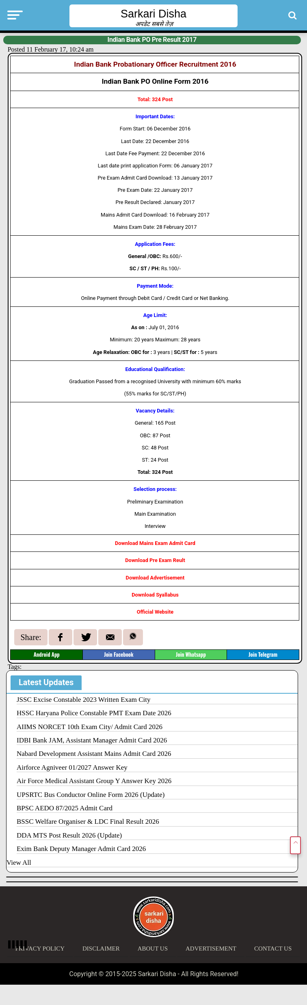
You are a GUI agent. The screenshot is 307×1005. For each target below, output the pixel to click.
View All (18, 862)
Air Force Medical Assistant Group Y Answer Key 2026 (94, 781)
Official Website (155, 612)
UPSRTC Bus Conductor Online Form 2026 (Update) (90, 795)
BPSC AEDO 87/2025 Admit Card (64, 808)
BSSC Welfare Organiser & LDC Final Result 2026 (88, 821)
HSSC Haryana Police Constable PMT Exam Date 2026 (94, 713)
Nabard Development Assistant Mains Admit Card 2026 (94, 754)
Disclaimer (101, 948)
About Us (153, 948)
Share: (30, 637)
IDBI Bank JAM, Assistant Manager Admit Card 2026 (92, 740)
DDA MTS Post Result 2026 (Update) (69, 835)
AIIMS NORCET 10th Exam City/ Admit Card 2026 (89, 727)
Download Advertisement (155, 578)
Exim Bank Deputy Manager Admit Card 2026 (81, 849)
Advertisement (211, 948)
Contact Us (273, 948)
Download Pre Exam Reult (155, 560)
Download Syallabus (155, 595)
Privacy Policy (40, 948)
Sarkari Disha (153, 14)
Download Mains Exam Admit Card (155, 543)
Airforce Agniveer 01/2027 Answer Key (72, 767)
